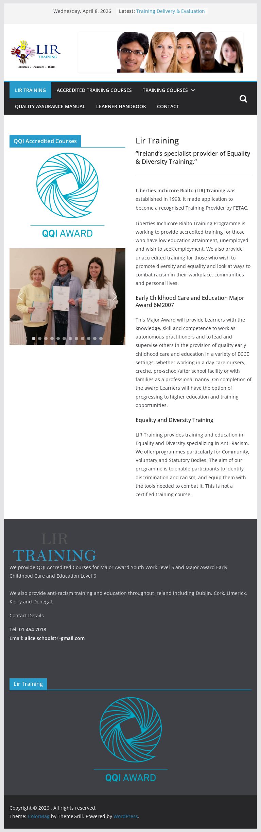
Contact (168, 106)
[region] (67, 296)
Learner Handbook (121, 106)
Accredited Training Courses (94, 90)
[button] (191, 90)
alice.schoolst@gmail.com (55, 638)
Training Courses (165, 90)
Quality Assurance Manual (50, 106)
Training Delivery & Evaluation (170, 11)
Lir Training (30, 90)
